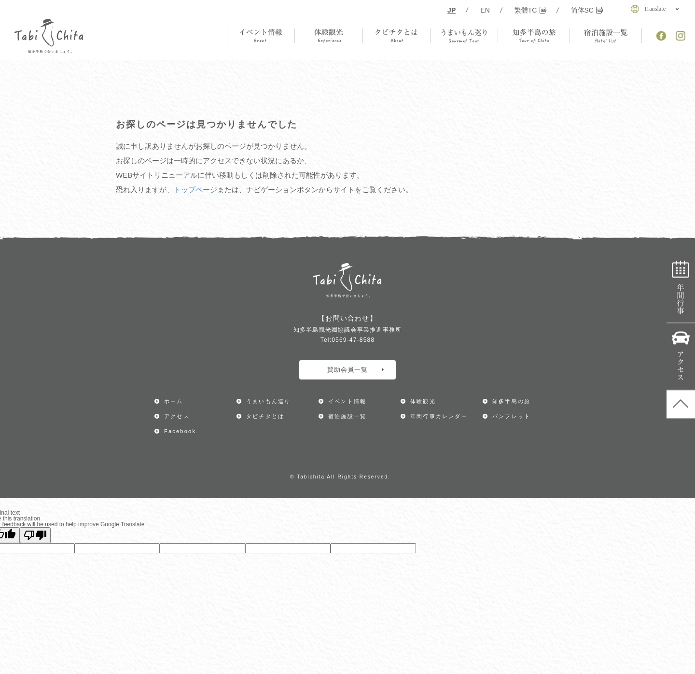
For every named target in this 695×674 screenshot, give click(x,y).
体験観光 (423, 401)
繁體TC (530, 10)
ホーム (173, 401)
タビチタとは (265, 416)
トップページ (195, 189)
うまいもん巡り (268, 401)
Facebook (180, 431)
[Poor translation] (35, 535)
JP (451, 10)
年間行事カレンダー (681, 289)
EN (485, 10)
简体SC (587, 10)
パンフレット (511, 416)
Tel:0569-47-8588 (347, 340)
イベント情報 (347, 401)
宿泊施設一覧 (347, 416)
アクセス (681, 357)
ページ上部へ (681, 405)
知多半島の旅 (511, 401)
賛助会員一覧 (355, 369)
